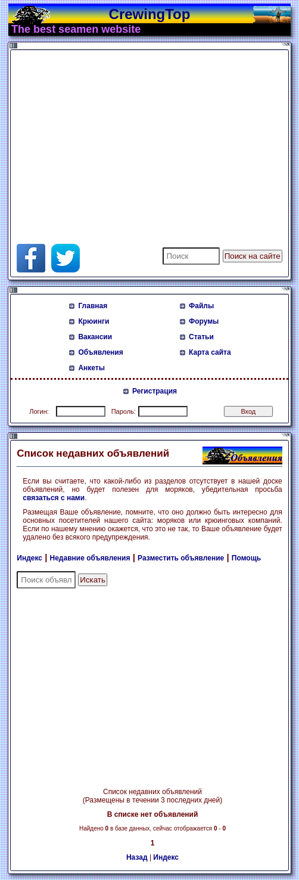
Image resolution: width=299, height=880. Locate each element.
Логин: (39, 411)
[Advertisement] (156, 136)
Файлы (201, 306)
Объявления (100, 352)
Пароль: (123, 411)
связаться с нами (54, 498)
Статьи (201, 337)
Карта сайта (210, 352)
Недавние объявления (90, 558)
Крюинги (93, 321)
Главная (92, 306)
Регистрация (154, 391)
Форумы (204, 321)
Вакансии (95, 337)
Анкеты (91, 368)
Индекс (29, 558)
